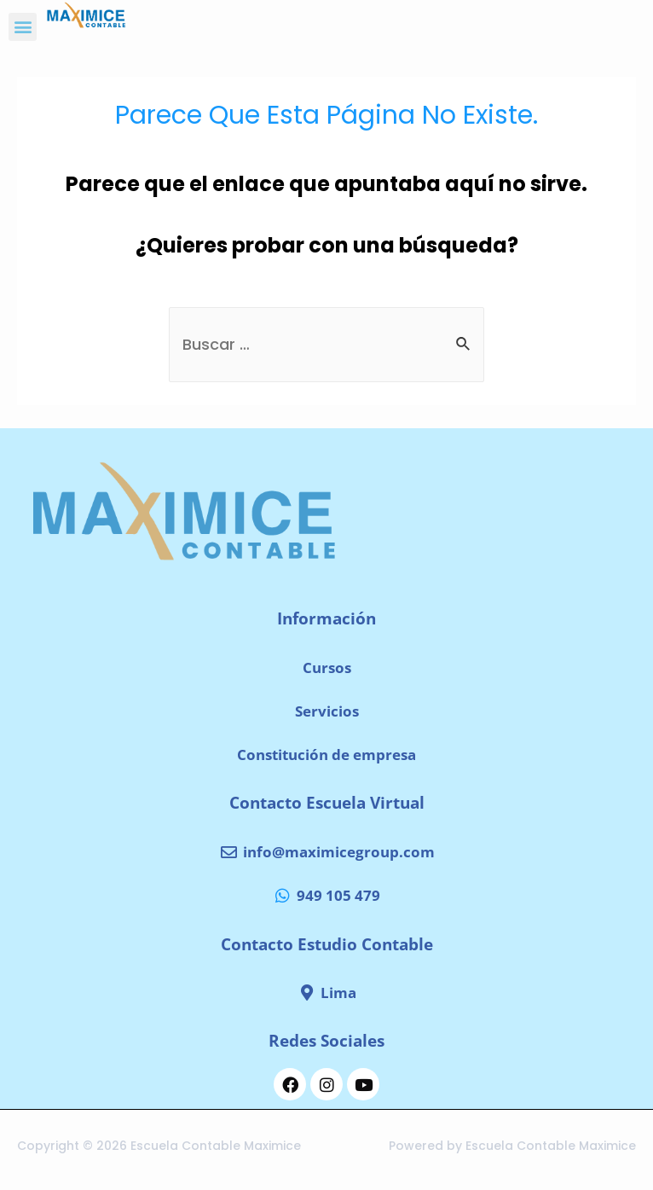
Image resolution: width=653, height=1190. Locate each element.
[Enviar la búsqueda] (463, 344)
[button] (23, 27)
